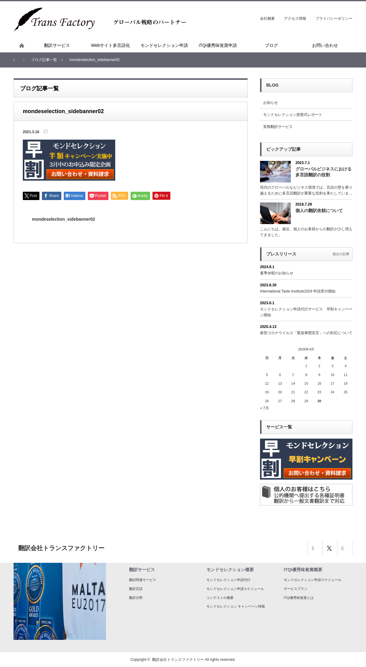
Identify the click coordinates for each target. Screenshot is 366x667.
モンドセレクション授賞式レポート (292, 115)
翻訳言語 (136, 589)
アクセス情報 (295, 18)
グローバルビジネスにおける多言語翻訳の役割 (323, 171)
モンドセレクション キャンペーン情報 (235, 606)
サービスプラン (295, 589)
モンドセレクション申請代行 (228, 580)
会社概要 (267, 18)
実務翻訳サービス (278, 127)
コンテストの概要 (220, 597)
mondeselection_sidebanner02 (63, 219)
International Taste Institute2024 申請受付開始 (298, 291)
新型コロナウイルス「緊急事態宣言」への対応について (306, 333)
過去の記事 (340, 254)
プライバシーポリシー (333, 18)
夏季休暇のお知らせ (276, 273)
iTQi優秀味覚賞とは (299, 597)
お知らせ (270, 102)
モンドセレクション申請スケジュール (235, 589)
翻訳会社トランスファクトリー (178, 659)
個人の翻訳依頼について (319, 210)
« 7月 (264, 408)
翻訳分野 (136, 597)
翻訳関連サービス (142, 580)
